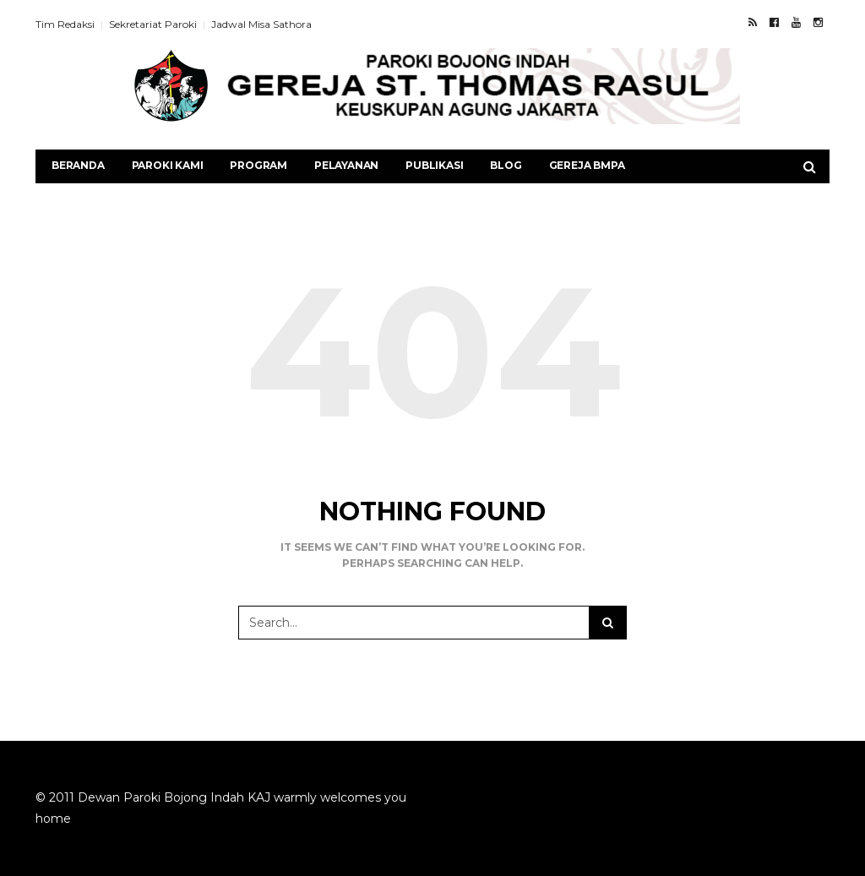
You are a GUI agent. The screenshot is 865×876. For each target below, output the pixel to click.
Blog (505, 165)
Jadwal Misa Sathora (261, 24)
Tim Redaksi (65, 24)
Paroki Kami (168, 165)
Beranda (78, 165)
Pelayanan (346, 165)
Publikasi (434, 165)
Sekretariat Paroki (153, 24)
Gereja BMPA (587, 165)
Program (258, 165)
